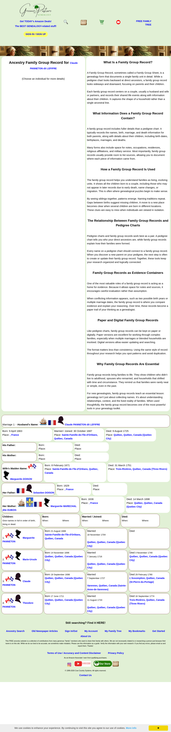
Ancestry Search (15, 631)
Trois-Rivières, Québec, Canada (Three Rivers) (141, 469)
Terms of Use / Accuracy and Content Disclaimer (74, 653)
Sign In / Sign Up (36, 34)
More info (131, 728)
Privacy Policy (116, 653)
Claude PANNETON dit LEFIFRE (82, 424)
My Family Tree (113, 631)
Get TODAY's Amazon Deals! (36, 21)
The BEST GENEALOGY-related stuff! (35, 26)
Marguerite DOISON (21, 479)
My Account (91, 631)
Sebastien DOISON (43, 492)
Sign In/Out (71, 631)
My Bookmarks (137, 631)
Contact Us (85, 675)
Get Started (158, 631)
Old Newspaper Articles (45, 631)
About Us (85, 636)
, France (14, 435)
